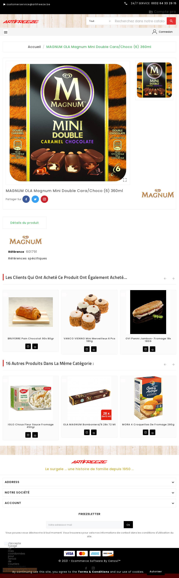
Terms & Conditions (93, 572)
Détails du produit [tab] (24, 223)
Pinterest (44, 199)
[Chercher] (140, 21)
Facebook (26, 199)
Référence (16, 252)
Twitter (35, 199)
